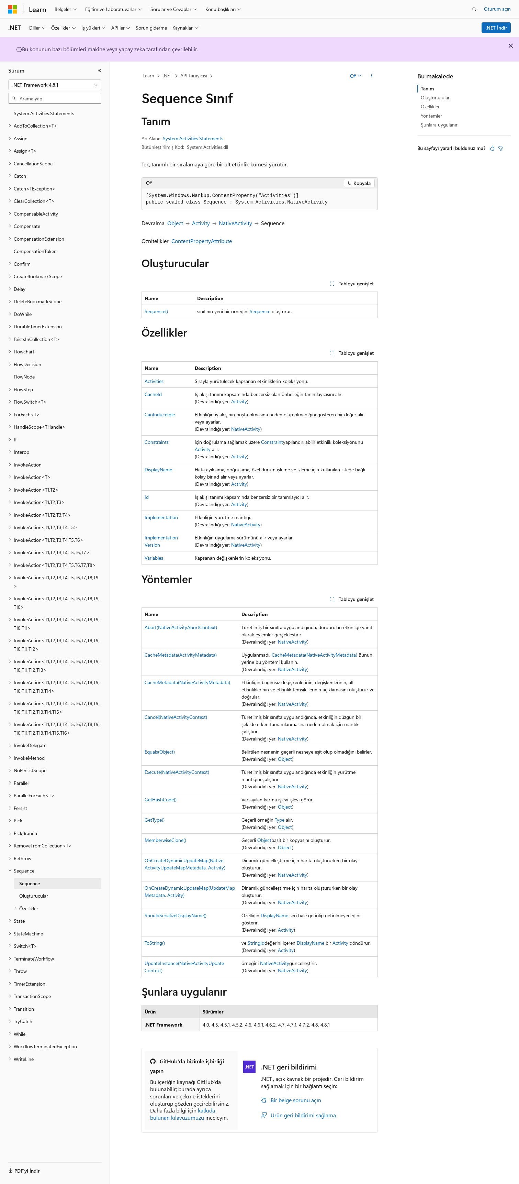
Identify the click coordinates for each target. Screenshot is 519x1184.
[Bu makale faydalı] (492, 148)
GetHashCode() (161, 799)
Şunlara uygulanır (439, 124)
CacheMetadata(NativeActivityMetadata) (314, 654)
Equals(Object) (160, 751)
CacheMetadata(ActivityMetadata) (181, 654)
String (254, 943)
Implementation (161, 517)
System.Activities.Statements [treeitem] (44, 113)
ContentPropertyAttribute (201, 240)
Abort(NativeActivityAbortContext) (181, 627)
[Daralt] (99, 70)
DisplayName (158, 469)
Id (147, 497)
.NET (167, 75)
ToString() (155, 943)
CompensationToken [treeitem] (35, 251)
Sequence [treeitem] (29, 883)
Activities (154, 381)
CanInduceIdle (160, 414)
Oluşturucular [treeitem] (33, 895)
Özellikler (430, 106)
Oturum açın (497, 9)
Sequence (260, 311)
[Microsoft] (12, 9)
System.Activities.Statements (193, 138)
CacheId (153, 394)
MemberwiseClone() (165, 840)
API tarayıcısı (193, 75)
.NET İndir (496, 27)
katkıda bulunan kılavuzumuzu (182, 1114)
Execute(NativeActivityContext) (177, 772)
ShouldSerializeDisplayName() (175, 915)
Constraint (272, 442)
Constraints (157, 442)
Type (279, 819)
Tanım (427, 88)
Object (175, 223)
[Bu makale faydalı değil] (500, 148)
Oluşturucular (435, 97)
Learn (148, 75)
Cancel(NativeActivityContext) (176, 717)
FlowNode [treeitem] (24, 376)
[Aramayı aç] (474, 9)
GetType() (155, 819)
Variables (154, 558)
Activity (201, 223)
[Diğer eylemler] (371, 75)
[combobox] (54, 84)
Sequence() (156, 311)
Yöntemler (431, 115)
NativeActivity (235, 223)
